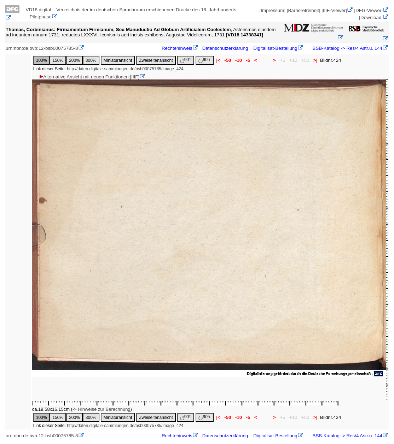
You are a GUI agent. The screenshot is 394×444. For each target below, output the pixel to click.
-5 (248, 60)
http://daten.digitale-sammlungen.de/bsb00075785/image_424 (125, 68)
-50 (228, 60)
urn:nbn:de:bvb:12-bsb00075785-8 (42, 48)
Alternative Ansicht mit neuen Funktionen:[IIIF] (89, 76)
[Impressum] (272, 10)
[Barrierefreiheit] (303, 10)
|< (218, 60)
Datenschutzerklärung (225, 48)
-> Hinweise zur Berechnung (102, 409)
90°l (186, 60)
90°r (204, 60)
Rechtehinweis (177, 48)
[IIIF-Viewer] (334, 10)
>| (315, 60)
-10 (238, 60)
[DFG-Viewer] (368, 10)
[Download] (371, 17)
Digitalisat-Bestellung (275, 48)
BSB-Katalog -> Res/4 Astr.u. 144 (346, 48)
